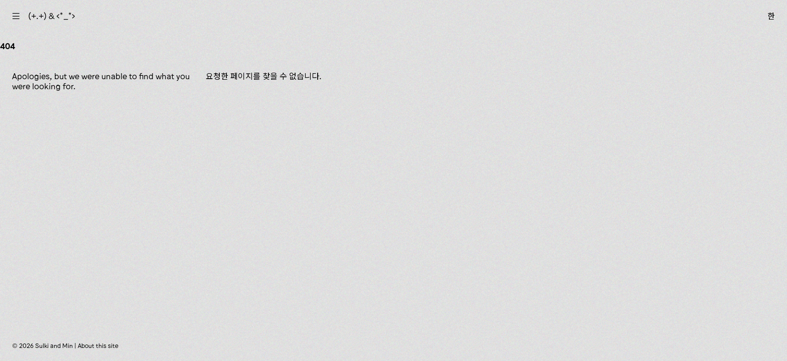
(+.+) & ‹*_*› (51, 16)
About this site (98, 345)
